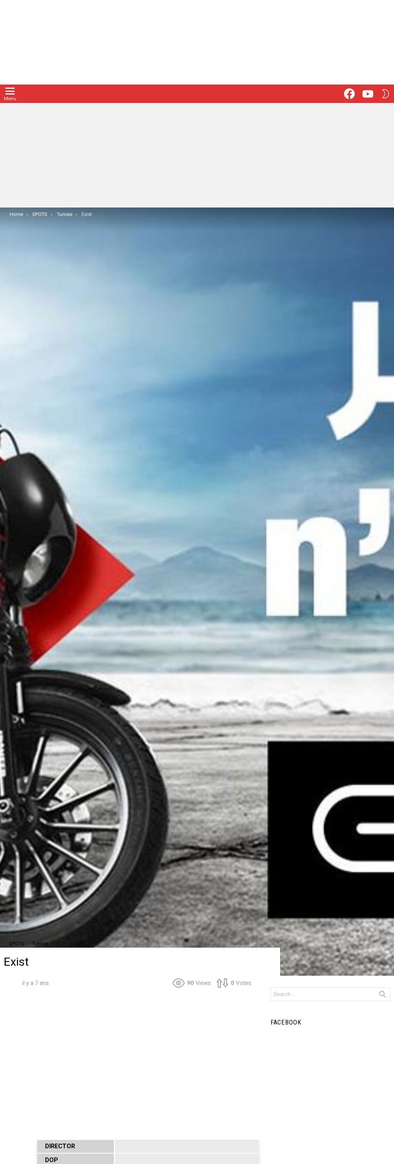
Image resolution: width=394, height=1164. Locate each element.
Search (382, 995)
